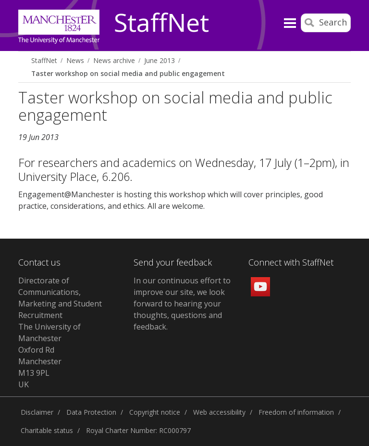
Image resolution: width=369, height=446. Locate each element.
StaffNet (161, 23)
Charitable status (47, 430)
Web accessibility (219, 412)
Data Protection (91, 412)
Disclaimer (37, 412)
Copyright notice (154, 412)
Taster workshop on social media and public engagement (128, 73)
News (75, 60)
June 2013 (159, 60)
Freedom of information (296, 412)
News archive (114, 60)
